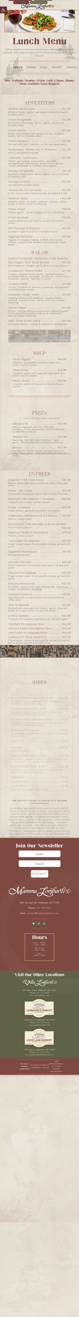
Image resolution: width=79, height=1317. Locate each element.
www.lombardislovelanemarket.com (39, 1054)
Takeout (72, 67)
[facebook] (34, 923)
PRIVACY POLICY (46, 1066)
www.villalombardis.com (39, 995)
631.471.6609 (43, 993)
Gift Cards (21, 2)
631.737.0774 (43, 907)
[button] (3, 10)
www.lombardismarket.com (39, 1025)
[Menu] (66, 11)
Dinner (31, 67)
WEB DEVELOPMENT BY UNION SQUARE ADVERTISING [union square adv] (56, 1066)
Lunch (18, 67)
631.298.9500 (42, 1052)
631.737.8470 (43, 1022)
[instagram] (39, 923)
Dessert (57, 67)
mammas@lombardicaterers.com (43, 913)
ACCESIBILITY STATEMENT (36, 1066)
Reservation (38, 2)
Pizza (44, 67)
